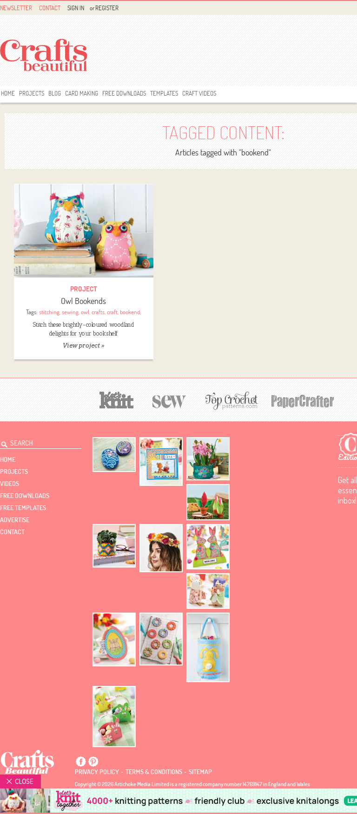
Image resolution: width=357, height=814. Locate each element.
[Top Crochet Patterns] (230, 400)
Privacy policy (97, 772)
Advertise (14, 520)
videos (9, 483)
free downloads (124, 93)
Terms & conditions (154, 772)
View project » (83, 345)
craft (112, 312)
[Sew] (169, 400)
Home (8, 93)
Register (107, 8)
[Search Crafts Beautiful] (35, 442)
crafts (98, 312)
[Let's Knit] (117, 398)
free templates (23, 508)
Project (83, 288)
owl (85, 312)
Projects (31, 93)
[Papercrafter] (302, 400)
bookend (130, 312)
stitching (49, 312)
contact (12, 532)
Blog (54, 93)
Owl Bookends (83, 301)
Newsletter (16, 8)
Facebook (81, 761)
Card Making (81, 93)
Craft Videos (199, 93)
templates (164, 93)
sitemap (200, 772)
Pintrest (93, 761)
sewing (70, 312)
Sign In (75, 8)
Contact (49, 8)
